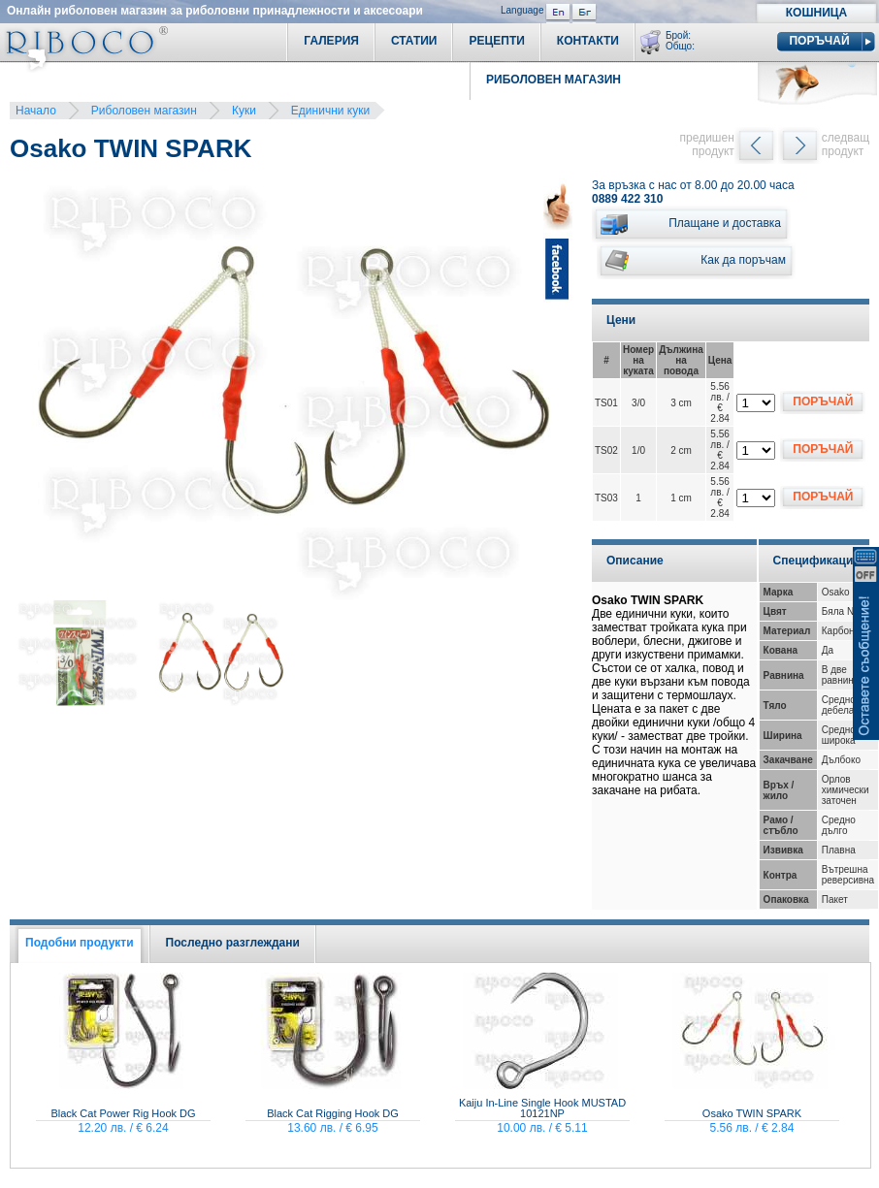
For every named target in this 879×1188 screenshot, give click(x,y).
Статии (414, 41)
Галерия (331, 41)
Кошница (816, 12)
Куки (244, 110)
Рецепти (496, 41)
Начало (36, 110)
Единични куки (330, 110)
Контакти (588, 41)
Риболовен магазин (144, 110)
